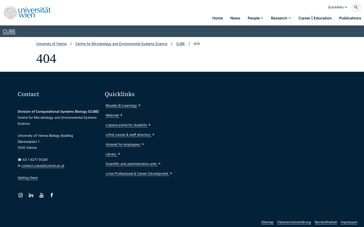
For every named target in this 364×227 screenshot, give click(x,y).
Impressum (349, 222)
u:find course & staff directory (130, 135)
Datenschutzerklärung (294, 222)
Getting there (28, 178)
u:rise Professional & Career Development (139, 173)
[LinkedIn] (31, 195)
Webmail (114, 115)
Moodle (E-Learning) (123, 105)
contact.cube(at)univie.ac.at (42, 166)
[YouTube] (41, 195)
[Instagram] (20, 195)
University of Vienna (51, 44)
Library (113, 154)
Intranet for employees (125, 144)
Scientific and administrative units (133, 164)
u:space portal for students (128, 125)
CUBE (9, 31)
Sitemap (267, 222)
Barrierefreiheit (326, 222)
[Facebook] (52, 195)
